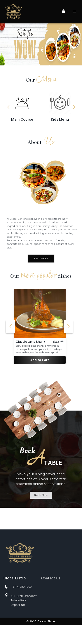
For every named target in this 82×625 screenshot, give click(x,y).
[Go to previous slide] (8, 107)
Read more (41, 258)
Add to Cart (40, 360)
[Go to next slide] (74, 107)
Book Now (41, 495)
